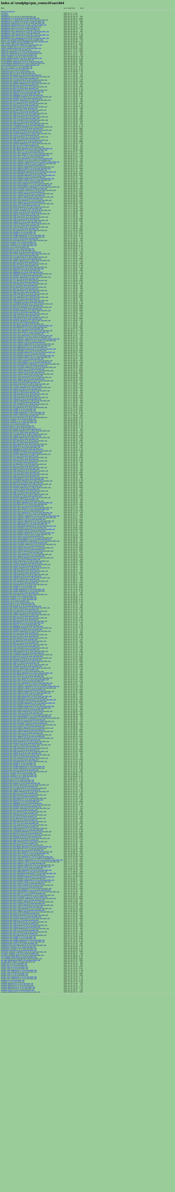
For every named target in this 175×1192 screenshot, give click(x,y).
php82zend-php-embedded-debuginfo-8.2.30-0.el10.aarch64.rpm (26, 327)
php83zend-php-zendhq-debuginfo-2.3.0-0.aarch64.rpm (22, 706)
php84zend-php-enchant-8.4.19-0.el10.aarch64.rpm (21, 754)
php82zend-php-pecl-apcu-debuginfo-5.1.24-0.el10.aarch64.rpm (26, 395)
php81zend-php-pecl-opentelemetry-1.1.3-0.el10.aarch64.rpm (26, 220)
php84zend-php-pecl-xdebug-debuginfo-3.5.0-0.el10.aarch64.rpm (27, 884)
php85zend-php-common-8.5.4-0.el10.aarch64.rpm (20, 946)
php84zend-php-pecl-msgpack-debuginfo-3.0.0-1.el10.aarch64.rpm (27, 846)
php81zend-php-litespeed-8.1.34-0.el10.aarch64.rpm (22, 148)
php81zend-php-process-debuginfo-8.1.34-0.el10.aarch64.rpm (26, 251)
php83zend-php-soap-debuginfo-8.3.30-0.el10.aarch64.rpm (24, 687)
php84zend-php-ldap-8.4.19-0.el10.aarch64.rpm (20, 778)
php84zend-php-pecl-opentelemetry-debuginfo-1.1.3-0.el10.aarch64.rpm (30, 860)
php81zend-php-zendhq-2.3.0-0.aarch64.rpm (18, 277)
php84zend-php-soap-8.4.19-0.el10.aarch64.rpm (20, 898)
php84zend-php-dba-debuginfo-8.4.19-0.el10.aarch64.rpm (24, 740)
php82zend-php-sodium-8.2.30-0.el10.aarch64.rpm (21, 477)
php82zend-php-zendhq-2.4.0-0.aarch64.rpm (18, 491)
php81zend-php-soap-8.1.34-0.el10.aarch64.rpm (20, 261)
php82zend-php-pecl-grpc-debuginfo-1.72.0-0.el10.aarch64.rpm (26, 401)
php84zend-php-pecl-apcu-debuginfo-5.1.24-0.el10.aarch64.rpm (26, 812)
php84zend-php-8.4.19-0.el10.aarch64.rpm (18, 724)
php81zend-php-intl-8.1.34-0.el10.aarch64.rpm (20, 140)
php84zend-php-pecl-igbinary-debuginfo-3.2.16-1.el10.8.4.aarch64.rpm (30, 822)
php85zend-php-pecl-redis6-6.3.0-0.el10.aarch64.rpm (22, 1082)
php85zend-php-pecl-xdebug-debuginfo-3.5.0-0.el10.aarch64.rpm (27, 1092)
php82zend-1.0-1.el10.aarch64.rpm (15, 295)
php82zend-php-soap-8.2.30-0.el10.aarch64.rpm (20, 473)
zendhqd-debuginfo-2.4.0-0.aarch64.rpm (17, 1181)
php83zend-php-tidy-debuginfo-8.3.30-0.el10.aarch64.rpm (24, 695)
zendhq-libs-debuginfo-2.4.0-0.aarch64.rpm (19, 1164)
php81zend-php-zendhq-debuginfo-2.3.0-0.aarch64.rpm (22, 281)
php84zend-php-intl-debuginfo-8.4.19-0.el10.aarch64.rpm (24, 776)
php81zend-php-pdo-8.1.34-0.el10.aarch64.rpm (19, 172)
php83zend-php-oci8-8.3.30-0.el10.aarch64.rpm (20, 585)
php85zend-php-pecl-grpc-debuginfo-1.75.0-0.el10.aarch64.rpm (26, 1026)
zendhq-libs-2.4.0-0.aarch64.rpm (14, 1160)
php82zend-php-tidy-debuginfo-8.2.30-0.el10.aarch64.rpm (24, 483)
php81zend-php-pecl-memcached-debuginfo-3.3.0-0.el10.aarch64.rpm (28, 204)
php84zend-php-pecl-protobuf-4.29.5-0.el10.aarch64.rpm (24, 866)
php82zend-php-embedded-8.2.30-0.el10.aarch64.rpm (22, 325)
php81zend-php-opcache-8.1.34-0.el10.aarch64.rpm (21, 168)
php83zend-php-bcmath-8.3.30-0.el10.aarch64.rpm (21, 513)
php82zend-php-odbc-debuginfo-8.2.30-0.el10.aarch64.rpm (24, 379)
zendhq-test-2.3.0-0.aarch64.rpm (14, 1166)
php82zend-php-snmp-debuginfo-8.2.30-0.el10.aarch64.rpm (24, 471)
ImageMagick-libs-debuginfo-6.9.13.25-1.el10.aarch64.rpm (25, 40)
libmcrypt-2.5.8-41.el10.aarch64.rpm (16, 58)
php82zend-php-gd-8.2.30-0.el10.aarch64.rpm (19, 341)
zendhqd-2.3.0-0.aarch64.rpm (12, 1175)
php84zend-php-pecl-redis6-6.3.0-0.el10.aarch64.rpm (22, 874)
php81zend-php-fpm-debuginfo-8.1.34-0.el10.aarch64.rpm (24, 126)
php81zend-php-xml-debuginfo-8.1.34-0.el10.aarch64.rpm (24, 275)
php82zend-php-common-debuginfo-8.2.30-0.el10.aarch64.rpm (25, 311)
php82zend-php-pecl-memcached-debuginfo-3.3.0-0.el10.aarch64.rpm (28, 417)
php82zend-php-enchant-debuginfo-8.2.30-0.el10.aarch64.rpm (26, 331)
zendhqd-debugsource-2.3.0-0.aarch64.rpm (18, 1183)
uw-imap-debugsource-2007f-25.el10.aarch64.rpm (20, 1150)
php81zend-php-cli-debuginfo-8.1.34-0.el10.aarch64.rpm (24, 94)
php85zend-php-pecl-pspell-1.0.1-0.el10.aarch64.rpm (22, 1078)
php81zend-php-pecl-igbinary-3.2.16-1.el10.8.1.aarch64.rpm (26, 190)
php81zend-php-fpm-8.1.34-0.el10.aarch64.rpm (19, 124)
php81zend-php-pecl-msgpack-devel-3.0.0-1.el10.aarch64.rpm (26, 214)
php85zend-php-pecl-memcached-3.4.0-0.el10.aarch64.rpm (24, 1044)
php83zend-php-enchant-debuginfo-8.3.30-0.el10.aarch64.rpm (26, 543)
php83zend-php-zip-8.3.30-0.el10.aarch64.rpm (19, 710)
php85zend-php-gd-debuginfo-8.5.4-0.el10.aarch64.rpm (23, 980)
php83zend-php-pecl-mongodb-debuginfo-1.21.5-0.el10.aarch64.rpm (28, 633)
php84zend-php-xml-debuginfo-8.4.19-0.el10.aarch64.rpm (24, 912)
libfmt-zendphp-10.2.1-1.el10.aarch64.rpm (18, 54)
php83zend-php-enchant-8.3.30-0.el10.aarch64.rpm (21, 541)
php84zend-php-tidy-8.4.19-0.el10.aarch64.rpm (20, 906)
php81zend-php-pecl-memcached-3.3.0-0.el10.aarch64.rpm (24, 202)
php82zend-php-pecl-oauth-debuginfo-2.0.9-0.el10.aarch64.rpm (26, 431)
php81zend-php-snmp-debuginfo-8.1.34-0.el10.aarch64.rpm (24, 259)
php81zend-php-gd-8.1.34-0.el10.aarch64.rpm (19, 128)
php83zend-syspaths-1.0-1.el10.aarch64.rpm (19, 718)
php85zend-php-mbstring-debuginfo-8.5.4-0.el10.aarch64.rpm (26, 1000)
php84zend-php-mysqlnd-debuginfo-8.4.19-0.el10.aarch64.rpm (26, 792)
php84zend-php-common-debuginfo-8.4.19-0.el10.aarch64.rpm (25, 736)
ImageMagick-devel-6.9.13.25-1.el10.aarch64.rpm (21, 30)
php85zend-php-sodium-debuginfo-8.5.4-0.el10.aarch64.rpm (25, 1112)
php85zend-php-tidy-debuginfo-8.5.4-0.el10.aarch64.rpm (24, 1116)
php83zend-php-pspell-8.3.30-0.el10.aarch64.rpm (21, 677)
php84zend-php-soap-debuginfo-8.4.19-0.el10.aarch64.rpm (24, 900)
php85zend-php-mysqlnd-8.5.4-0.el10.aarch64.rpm (21, 1002)
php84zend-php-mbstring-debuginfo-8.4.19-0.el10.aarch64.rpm (26, 788)
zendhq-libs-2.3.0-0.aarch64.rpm (14, 1158)
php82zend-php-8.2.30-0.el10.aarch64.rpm (18, 299)
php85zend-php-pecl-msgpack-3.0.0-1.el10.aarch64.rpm (23, 1052)
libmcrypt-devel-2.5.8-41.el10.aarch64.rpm (19, 64)
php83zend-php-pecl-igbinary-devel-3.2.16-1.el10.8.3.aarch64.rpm (28, 619)
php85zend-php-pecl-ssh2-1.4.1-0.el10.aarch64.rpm (22, 1086)
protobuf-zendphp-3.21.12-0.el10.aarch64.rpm (19, 1142)
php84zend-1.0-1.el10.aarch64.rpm (15, 720)
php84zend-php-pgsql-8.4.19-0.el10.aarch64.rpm (20, 886)
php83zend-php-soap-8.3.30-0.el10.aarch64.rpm (20, 685)
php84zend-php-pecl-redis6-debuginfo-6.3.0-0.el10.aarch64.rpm (27, 876)
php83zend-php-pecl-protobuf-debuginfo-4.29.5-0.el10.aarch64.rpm (28, 651)
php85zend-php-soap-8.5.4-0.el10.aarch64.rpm (19, 1106)
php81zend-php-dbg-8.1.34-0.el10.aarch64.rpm (19, 104)
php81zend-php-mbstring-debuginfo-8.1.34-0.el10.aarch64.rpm (26, 154)
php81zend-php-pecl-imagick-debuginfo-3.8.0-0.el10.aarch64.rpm (27, 198)
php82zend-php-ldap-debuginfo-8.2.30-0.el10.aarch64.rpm (24, 359)
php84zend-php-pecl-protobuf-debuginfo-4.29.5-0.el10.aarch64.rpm (28, 868)
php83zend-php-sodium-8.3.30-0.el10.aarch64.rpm (21, 689)
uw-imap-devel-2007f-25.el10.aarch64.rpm (18, 1152)
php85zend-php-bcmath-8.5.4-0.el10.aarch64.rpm (20, 938)
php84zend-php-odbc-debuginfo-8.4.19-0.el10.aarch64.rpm (24, 796)
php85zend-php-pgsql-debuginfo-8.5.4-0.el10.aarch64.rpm (24, 1096)
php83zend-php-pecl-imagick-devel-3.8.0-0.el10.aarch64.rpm (26, 625)
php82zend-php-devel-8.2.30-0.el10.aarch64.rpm (20, 323)
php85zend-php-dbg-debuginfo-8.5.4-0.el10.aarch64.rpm (23, 956)
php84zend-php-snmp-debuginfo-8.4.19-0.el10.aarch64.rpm (24, 896)
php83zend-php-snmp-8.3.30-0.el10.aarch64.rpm (20, 681)
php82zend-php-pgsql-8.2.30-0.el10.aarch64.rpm (20, 457)
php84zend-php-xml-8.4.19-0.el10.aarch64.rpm (19, 910)
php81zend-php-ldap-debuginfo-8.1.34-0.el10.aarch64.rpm (24, 146)
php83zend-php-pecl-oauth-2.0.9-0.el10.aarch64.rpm (22, 641)
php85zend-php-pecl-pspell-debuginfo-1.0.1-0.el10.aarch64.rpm (27, 1080)
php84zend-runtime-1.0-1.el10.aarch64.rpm (18, 926)
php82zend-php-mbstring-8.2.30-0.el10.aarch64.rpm (22, 365)
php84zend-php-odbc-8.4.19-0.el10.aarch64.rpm (20, 794)
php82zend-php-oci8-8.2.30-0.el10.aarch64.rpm (20, 373)
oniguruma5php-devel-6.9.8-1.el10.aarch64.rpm (20, 76)
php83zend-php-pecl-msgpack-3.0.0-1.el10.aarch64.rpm (23, 635)
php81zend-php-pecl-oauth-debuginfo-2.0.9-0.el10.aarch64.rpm (26, 218)
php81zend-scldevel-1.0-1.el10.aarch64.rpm (19, 291)
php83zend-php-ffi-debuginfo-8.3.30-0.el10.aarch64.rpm (24, 547)
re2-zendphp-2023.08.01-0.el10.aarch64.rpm (19, 1146)
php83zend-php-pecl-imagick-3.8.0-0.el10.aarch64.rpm (23, 621)
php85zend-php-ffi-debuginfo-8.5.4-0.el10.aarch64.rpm (23, 972)
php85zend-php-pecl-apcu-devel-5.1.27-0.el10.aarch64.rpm (25, 1022)
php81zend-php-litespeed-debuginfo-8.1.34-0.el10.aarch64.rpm (26, 150)
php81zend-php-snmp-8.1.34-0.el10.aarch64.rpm (20, 257)
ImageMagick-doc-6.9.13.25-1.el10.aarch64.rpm (20, 32)
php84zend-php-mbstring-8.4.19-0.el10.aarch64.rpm (22, 786)
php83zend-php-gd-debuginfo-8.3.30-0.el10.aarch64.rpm (23, 555)
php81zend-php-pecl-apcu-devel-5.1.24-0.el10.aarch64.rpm (25, 184)
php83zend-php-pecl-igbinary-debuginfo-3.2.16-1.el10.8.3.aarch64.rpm (30, 617)
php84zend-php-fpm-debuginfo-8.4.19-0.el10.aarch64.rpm (24, 764)
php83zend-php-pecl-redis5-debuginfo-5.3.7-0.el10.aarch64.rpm (27, 655)
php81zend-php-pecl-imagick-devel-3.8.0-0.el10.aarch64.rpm (26, 200)
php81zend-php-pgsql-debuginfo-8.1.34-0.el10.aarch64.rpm (25, 247)
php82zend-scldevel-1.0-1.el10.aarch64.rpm (19, 503)
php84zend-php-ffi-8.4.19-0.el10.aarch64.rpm (19, 758)
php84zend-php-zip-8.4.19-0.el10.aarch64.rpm (19, 922)
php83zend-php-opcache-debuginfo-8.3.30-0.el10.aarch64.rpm (26, 595)
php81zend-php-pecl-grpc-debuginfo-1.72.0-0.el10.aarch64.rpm (26, 188)
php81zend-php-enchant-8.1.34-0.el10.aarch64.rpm (21, 116)
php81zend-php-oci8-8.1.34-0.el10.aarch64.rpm (20, 160)
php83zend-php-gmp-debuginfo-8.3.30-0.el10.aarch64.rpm (24, 559)
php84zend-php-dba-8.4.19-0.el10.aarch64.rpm (19, 738)
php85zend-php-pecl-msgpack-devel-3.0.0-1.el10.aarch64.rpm (26, 1056)
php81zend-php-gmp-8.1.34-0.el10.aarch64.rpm (19, 132)
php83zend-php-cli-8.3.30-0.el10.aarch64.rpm (19, 517)
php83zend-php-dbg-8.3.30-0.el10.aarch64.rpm (19, 529)
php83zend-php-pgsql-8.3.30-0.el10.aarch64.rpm (20, 669)
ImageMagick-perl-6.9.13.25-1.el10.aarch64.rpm (20, 42)
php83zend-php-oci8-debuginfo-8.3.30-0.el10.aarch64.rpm (24, 587)
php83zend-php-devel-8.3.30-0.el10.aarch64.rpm (20, 535)
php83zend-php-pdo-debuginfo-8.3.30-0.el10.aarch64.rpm (24, 603)
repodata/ (5, 16)
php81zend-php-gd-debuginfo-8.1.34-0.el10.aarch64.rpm (23, 130)
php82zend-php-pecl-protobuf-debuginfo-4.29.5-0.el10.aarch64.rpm (28, 439)
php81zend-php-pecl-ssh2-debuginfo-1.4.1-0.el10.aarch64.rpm (26, 239)
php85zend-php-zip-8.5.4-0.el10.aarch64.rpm (19, 1130)
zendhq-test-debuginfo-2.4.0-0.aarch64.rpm (19, 1173)
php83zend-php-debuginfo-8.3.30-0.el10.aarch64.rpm (22, 533)
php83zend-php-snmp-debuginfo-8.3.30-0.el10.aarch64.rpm (24, 683)
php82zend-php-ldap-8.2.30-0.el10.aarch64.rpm (20, 357)
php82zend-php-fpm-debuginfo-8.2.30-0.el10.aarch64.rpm (24, 339)
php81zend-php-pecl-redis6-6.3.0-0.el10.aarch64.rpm (22, 232)
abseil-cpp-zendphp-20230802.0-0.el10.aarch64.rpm (22, 46)
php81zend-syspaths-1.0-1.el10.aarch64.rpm (19, 293)
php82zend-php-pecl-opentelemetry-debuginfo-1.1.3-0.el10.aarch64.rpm (30, 435)
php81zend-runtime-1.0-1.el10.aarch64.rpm (18, 289)
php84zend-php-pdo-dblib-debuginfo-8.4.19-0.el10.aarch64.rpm (26, 806)
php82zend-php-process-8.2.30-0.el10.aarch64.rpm (21, 461)
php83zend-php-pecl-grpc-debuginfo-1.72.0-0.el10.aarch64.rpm (26, 613)
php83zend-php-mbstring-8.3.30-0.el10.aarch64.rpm (22, 577)
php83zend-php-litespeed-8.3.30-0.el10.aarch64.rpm (22, 573)
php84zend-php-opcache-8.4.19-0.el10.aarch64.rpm (21, 798)
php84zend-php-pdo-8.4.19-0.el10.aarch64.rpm (19, 802)
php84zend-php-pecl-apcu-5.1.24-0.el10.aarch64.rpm (22, 810)
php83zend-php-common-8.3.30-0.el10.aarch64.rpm (21, 521)
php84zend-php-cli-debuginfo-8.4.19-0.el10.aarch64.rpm (24, 732)
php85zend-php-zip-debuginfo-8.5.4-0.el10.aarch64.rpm (23, 1132)
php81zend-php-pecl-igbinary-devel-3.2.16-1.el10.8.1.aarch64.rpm (28, 194)
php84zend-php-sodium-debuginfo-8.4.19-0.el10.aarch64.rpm (25, 904)
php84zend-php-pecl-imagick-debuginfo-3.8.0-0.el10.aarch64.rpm (27, 828)
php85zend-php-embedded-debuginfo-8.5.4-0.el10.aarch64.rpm (26, 964)
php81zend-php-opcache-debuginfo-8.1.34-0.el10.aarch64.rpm (26, 170)
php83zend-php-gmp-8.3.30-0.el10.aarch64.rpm (19, 557)
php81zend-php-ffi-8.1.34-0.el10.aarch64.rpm (19, 120)
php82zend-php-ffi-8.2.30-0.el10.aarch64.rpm (19, 333)
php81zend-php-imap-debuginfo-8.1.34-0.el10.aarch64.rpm (24, 138)
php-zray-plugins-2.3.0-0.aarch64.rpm (16, 78)
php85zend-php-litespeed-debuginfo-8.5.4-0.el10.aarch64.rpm (26, 996)
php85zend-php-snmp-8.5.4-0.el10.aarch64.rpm (19, 1102)
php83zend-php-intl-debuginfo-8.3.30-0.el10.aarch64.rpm (24, 567)
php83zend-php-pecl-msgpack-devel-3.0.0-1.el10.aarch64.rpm (26, 639)
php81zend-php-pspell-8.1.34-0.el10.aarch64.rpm (21, 253)
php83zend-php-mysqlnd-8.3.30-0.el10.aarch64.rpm (21, 581)
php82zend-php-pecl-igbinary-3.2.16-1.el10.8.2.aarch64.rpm (26, 403)
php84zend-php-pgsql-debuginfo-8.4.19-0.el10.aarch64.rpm (25, 888)
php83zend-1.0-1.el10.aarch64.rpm (15, 507)
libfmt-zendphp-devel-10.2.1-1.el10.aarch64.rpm (21, 56)
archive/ (4, 14)
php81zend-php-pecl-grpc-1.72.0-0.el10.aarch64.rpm (22, 186)
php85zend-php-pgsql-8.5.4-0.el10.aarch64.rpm (20, 1094)
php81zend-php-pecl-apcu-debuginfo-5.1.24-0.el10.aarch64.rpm (26, 182)
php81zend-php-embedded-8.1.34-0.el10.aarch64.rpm (22, 112)
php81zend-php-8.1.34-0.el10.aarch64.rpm (18, 86)
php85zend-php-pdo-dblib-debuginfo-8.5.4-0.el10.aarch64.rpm (26, 1014)
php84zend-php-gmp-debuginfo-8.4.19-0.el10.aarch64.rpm (24, 772)
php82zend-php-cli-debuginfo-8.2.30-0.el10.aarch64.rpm (24, 307)
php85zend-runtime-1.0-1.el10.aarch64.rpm (18, 1134)
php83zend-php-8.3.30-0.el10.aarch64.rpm (18, 511)
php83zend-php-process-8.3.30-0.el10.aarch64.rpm (21, 673)
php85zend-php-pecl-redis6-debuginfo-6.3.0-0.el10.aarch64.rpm (27, 1084)
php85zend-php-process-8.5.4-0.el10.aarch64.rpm (21, 1098)
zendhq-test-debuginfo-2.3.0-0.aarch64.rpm (19, 1171)
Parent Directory (8, 12)
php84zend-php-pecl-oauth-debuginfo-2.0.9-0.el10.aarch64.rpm (26, 852)
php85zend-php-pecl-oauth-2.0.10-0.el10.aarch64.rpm (22, 1058)
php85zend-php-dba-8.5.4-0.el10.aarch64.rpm (19, 950)
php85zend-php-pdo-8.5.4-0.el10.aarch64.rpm (19, 1010)
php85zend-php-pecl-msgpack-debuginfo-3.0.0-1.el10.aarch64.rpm (27, 1054)
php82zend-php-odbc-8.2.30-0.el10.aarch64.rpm (20, 377)
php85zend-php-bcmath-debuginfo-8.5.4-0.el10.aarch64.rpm (25, 940)
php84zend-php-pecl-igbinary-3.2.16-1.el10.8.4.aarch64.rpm (26, 820)
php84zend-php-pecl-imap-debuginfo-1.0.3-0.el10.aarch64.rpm (26, 834)
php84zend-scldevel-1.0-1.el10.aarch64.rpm (19, 928)
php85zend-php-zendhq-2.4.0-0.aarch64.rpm (18, 1124)
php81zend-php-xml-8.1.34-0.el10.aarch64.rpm (19, 273)
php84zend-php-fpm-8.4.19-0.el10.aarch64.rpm (19, 762)
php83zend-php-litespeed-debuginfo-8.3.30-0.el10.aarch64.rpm (26, 575)
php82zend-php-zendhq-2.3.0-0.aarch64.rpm (18, 489)
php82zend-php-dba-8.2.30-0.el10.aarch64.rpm (19, 313)
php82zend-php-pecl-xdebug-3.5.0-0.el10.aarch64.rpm (22, 453)
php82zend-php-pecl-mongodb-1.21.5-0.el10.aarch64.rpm (23, 419)
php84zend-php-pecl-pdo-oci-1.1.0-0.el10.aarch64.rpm (23, 862)
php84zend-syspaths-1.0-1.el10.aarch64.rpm (19, 930)
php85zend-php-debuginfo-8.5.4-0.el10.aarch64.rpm (22, 958)
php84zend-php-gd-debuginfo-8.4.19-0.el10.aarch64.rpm (23, 768)
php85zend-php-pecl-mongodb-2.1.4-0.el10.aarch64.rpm (23, 1048)
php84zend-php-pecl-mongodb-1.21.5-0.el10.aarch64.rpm (23, 840)
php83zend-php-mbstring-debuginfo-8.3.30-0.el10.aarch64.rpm (26, 579)
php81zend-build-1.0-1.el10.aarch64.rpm (17, 84)
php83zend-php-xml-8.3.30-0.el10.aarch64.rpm (19, 697)
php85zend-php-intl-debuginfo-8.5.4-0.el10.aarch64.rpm (24, 988)
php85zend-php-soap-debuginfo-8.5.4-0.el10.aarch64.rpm (24, 1108)
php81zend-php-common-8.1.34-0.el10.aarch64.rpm (21, 96)
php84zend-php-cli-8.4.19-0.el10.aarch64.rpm (19, 730)
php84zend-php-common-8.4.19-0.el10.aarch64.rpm (21, 734)
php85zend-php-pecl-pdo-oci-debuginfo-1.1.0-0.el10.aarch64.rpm (27, 1072)
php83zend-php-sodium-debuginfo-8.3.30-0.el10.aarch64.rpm (25, 691)
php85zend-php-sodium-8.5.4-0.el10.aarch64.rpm (20, 1110)
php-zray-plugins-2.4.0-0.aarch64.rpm (16, 80)
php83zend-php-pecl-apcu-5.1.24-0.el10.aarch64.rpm (22, 605)
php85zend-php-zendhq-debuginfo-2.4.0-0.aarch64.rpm (22, 1128)
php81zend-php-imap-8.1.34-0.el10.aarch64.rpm (20, 136)
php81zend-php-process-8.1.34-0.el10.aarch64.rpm (21, 249)
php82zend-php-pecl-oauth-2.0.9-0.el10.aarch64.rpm (22, 429)
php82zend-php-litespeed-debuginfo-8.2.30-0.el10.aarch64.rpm (26, 363)
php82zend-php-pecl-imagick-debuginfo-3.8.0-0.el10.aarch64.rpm (27, 411)
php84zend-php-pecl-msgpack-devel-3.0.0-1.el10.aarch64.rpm (26, 848)
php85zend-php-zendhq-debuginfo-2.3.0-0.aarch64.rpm (22, 1126)
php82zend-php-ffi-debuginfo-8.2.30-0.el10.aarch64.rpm (24, 335)
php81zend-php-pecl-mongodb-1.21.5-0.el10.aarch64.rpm (23, 206)
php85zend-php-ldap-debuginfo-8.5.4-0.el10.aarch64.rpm (24, 992)
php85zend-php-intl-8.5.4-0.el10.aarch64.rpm (19, 986)
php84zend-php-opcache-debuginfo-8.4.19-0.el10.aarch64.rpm (26, 800)
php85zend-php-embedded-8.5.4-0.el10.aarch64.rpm (21, 962)
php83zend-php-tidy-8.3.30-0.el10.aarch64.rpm (20, 693)
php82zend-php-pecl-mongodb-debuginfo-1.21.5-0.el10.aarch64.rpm (28, 421)
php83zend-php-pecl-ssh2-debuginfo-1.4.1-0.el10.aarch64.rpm (26, 663)
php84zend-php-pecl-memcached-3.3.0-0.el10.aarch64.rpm (24, 836)
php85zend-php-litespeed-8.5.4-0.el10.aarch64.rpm (22, 994)
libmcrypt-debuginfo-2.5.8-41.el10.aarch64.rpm (20, 60)
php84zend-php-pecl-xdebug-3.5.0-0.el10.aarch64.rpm (22, 882)
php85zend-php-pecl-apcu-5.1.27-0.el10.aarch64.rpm (22, 1018)
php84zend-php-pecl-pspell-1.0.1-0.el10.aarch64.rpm (22, 870)
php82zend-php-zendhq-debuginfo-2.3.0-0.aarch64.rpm (22, 493)
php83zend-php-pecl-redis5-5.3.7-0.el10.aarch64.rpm (22, 653)
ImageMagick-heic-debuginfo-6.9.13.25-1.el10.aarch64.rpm (25, 36)
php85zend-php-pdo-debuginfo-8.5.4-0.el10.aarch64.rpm (23, 1016)
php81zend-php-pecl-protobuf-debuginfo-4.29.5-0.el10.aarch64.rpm (28, 226)
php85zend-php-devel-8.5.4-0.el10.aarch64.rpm (20, 960)
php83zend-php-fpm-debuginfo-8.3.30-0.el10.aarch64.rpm (24, 551)
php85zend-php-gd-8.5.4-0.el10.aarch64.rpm (19, 978)
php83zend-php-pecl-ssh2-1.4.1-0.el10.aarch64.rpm (22, 661)
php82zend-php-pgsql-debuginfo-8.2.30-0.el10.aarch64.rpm (25, 459)
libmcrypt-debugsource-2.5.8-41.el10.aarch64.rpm (21, 62)
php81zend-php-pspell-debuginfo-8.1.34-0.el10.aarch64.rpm (25, 255)
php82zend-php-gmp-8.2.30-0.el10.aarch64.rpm (19, 345)
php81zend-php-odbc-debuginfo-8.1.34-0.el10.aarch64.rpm (24, 166)
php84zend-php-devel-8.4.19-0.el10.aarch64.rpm (20, 748)
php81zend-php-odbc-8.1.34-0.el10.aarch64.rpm (20, 164)
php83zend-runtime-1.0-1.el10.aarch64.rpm (18, 714)
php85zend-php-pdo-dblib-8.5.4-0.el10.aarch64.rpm (22, 1012)
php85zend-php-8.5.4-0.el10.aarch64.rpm (17, 936)
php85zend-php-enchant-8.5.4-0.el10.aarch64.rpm (21, 966)
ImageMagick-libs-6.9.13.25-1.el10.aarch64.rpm (20, 38)
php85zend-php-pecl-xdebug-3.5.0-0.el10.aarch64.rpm (22, 1090)
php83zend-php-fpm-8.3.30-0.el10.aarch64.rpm (19, 549)
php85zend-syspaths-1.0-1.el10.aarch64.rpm (19, 1138)
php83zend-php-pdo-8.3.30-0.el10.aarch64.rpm (19, 597)
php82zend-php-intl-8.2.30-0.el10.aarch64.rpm (20, 353)
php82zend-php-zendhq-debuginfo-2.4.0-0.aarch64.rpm (22, 495)
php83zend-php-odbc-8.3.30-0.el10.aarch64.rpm (20, 589)
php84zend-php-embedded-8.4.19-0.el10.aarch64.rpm (22, 750)
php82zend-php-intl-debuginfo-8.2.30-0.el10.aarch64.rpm (24, 355)
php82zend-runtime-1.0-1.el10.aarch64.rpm (18, 501)
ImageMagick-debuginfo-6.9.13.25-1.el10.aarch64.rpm (22, 26)
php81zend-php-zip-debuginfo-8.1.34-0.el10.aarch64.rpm (24, 287)
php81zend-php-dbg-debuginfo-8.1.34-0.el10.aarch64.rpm (24, 106)
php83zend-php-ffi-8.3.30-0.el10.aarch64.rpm (19, 545)
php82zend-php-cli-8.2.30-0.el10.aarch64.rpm (19, 305)
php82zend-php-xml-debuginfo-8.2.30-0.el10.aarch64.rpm (24, 487)
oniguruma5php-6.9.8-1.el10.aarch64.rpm (17, 70)
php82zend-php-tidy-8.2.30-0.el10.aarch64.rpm (20, 481)
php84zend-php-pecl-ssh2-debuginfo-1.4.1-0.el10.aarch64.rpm (26, 880)
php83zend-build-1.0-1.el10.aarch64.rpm (17, 509)
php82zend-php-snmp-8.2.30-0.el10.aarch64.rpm (20, 469)
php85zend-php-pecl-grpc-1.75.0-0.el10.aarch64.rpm (22, 1024)
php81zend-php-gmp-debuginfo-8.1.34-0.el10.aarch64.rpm (24, 134)
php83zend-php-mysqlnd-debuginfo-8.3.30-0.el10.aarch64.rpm (26, 583)
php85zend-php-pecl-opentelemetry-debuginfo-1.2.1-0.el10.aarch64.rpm (30, 1068)
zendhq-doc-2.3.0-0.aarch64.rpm (14, 1154)
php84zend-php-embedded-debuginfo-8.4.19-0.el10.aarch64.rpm (26, 752)
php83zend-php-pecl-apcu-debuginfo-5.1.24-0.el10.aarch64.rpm (26, 607)
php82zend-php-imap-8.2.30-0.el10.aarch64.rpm (20, 349)
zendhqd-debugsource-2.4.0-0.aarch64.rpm (18, 1185)
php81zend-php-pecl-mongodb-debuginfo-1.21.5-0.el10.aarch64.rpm (28, 208)
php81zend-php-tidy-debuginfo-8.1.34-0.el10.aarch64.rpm (24, 271)
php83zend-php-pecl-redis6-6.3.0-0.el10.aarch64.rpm (22, 657)
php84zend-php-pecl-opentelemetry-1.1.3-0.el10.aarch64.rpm (26, 858)
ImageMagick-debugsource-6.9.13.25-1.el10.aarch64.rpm (23, 28)
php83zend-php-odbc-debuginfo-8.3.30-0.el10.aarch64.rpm (24, 591)
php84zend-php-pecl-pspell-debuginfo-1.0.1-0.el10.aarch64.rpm (27, 872)
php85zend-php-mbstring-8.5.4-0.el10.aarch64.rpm (21, 998)
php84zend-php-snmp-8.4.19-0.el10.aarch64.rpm (20, 894)
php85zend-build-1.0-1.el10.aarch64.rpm (17, 934)
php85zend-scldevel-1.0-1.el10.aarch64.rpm (19, 1136)
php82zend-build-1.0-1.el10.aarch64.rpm (17, 297)
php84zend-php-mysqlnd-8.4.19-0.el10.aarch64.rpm (21, 790)
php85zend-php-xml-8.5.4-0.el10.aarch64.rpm (19, 1118)
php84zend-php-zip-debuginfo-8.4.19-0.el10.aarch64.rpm (24, 924)
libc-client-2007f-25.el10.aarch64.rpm (17, 50)
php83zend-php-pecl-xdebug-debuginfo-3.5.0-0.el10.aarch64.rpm (27, 667)
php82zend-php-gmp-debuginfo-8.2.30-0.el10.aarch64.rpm (24, 347)
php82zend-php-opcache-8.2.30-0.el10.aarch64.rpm (21, 381)
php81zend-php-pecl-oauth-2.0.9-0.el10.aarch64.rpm (22, 216)
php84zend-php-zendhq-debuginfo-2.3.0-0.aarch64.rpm (22, 918)
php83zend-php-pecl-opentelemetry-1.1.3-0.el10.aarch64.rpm (26, 645)
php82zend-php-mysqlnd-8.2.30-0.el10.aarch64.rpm (21, 369)
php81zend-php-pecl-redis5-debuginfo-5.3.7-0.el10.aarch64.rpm (27, 230)
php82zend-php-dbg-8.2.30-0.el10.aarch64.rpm (19, 317)
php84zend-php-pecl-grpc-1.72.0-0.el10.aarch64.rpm (22, 816)
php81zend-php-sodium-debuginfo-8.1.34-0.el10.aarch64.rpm (25, 267)
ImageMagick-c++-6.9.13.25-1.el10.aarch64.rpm (20, 20)
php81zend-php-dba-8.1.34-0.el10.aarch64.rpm (19, 100)
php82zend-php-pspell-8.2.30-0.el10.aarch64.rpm (21, 465)
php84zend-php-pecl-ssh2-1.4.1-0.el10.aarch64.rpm (22, 878)
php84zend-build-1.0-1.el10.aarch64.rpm (17, 722)
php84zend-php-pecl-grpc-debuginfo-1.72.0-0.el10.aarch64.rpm (26, 818)
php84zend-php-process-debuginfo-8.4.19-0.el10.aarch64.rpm (26, 892)
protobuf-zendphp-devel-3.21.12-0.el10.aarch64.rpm (22, 1144)
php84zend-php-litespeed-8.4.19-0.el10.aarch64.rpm (22, 782)
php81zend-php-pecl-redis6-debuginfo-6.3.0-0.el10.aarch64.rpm (27, 235)
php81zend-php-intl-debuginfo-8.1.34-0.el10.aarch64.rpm (24, 142)
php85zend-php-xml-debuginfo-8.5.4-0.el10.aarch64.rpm (23, 1120)
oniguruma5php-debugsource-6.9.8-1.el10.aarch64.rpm (22, 74)
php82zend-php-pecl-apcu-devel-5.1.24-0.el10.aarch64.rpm (25, 397)
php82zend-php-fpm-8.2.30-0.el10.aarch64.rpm (19, 337)
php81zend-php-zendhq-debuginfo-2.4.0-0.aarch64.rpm (22, 283)
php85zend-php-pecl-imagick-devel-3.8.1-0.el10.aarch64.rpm (26, 1038)
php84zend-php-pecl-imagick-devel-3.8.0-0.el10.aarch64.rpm (26, 830)
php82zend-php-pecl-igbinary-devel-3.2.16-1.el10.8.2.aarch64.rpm (28, 407)
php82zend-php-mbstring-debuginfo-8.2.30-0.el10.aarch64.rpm (26, 367)
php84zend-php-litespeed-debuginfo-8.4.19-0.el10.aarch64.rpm (26, 784)
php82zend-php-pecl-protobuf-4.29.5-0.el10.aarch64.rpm (24, 437)
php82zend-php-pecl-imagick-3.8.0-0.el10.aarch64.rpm (23, 409)
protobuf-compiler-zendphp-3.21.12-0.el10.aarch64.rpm (23, 1140)
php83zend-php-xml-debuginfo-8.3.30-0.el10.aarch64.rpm (24, 699)
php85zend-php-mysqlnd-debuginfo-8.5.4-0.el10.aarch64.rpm (25, 1004)
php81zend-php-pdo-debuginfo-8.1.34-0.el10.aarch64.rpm (24, 178)
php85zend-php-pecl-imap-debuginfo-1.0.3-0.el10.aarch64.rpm (26, 1042)
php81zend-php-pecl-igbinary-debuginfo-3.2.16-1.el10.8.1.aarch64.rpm (30, 192)
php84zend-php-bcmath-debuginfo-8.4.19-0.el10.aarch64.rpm (25, 728)
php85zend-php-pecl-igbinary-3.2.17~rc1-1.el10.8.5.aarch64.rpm (27, 1028)
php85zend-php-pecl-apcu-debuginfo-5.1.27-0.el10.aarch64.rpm (26, 1020)
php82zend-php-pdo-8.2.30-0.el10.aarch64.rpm (19, 385)
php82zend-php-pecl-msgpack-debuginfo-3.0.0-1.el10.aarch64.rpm (27, 425)
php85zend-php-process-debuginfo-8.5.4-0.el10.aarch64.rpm (25, 1100)
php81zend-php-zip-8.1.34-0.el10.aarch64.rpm (19, 285)
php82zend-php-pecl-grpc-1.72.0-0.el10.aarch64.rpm (22, 399)
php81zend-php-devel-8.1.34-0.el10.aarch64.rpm (20, 110)
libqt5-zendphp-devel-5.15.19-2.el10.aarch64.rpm (21, 68)
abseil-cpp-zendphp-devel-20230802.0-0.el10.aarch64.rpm (24, 48)
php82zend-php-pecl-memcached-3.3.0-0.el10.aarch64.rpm (24, 415)
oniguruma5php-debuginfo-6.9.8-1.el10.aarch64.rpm (22, 72)
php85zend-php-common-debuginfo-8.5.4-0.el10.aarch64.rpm (25, 948)
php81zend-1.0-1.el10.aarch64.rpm (15, 82)
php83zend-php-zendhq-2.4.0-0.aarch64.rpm (18, 704)
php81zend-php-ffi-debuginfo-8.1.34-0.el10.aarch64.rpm (24, 122)
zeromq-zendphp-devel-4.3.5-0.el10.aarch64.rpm (20, 1189)
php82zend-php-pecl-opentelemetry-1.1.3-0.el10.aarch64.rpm (26, 433)
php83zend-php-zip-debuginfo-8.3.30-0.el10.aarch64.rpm (24, 712)
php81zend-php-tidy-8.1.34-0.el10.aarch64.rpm (20, 269)
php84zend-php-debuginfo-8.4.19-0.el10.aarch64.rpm (22, 746)
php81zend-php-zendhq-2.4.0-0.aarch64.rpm (18, 279)
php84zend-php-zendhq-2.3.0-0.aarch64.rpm (18, 914)
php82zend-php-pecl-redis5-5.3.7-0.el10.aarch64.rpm (22, 441)
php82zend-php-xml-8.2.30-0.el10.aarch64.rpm (19, 485)
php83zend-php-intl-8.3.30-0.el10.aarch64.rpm (20, 565)
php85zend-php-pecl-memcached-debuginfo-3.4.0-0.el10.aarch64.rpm (28, 1046)
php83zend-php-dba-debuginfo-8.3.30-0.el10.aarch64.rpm (24, 527)
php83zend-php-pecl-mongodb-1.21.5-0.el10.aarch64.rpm (23, 631)
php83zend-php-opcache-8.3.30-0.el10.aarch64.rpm (21, 593)
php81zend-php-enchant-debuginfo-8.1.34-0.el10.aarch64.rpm (26, 118)
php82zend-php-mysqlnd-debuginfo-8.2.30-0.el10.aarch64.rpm (26, 371)
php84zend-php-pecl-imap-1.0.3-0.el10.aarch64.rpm (22, 832)
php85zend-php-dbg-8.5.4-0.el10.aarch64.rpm (19, 954)
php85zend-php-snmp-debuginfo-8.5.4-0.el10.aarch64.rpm (24, 1104)
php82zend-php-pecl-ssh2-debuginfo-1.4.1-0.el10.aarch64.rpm (26, 451)
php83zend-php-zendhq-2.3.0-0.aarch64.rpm (18, 702)
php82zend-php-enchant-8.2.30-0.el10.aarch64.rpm (21, 329)
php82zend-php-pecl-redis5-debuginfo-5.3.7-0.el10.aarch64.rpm (27, 443)
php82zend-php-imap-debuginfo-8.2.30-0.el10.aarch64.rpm (24, 351)
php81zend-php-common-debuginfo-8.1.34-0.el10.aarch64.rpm (25, 98)
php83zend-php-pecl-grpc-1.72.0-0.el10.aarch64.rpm (22, 611)
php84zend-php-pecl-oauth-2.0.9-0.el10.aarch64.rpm (22, 850)
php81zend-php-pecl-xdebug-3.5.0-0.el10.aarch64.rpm (22, 241)
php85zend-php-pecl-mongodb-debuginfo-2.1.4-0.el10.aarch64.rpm (27, 1050)
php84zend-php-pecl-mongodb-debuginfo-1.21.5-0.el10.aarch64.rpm (28, 842)
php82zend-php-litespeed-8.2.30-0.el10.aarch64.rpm (22, 361)
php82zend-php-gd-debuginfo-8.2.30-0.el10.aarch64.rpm (23, 343)
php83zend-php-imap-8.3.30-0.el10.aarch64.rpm (20, 561)
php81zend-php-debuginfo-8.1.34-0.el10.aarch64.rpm (22, 108)
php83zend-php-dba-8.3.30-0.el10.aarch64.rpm (19, 525)
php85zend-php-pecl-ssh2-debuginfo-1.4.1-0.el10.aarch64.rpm (26, 1088)
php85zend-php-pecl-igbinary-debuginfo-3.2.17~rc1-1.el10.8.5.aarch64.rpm (32, 1030)
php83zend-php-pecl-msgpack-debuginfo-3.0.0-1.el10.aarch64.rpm (27, 637)
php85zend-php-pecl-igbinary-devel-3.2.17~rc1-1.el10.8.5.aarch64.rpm (30, 1032)
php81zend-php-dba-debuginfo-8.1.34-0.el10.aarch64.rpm (24, 102)
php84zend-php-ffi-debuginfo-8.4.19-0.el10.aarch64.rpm (24, 760)
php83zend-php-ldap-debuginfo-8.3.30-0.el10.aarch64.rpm (24, 571)
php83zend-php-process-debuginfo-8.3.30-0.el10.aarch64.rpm (26, 675)
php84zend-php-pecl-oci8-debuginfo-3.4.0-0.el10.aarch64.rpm (26, 856)
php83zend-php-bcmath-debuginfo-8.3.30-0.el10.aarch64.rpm (25, 515)
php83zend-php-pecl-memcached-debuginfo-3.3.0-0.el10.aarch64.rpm (28, 629)
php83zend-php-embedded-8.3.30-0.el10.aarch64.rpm (22, 537)
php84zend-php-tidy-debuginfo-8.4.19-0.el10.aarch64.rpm (24, 908)
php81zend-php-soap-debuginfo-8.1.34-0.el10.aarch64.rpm (24, 263)
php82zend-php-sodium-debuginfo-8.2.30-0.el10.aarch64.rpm (25, 479)
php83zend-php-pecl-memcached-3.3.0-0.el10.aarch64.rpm (24, 627)
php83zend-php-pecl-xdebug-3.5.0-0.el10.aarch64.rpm (22, 665)
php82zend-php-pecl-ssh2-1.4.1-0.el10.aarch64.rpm (22, 449)
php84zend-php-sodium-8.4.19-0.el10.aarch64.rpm (21, 902)
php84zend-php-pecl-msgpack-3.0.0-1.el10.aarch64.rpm (23, 844)
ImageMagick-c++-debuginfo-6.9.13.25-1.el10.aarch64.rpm (24, 22)
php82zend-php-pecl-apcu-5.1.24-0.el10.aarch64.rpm (22, 393)
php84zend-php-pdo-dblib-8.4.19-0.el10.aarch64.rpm (22, 804)
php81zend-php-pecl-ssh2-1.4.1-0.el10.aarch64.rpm (22, 237)
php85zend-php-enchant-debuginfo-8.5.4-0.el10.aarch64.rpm (25, 968)
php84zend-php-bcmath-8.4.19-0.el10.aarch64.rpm (21, 726)
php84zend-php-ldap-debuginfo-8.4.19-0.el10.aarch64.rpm (24, 780)
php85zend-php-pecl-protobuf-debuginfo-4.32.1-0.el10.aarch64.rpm (28, 1076)
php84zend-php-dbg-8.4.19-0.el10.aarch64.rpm (19, 742)
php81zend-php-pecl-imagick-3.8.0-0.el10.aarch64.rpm (23, 196)
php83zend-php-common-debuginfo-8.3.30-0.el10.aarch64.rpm (25, 523)
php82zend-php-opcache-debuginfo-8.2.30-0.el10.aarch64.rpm (26, 383)
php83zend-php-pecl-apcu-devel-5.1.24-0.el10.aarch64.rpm (25, 609)
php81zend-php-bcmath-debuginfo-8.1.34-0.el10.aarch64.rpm (25, 90)
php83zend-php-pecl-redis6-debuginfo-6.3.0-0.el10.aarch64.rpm (27, 659)
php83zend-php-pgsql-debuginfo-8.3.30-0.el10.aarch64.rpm (25, 671)
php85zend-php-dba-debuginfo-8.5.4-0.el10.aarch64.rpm (23, 952)
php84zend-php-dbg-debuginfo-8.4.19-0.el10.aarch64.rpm (24, 744)
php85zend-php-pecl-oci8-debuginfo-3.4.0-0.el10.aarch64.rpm (26, 1064)
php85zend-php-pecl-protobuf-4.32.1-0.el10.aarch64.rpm (24, 1074)
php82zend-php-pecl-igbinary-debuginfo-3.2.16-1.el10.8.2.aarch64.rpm (30, 405)
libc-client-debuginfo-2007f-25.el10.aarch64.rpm (21, 52)
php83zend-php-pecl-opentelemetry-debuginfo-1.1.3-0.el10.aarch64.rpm (30, 647)
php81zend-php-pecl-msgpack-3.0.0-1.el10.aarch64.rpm (23, 210)
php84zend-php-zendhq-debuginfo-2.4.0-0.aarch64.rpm (22, 920)
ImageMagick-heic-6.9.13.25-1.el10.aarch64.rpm (20, 34)
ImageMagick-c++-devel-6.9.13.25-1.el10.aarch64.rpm (22, 24)
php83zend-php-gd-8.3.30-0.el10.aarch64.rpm (19, 553)
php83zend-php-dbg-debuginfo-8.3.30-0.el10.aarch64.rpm (24, 531)
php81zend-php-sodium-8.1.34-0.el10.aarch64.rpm (21, 265)
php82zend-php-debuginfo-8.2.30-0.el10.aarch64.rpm (22, 321)
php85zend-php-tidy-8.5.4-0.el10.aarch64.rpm (19, 1114)
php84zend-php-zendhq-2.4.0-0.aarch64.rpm (18, 916)
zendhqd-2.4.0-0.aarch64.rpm (12, 1177)
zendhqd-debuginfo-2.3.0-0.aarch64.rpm (17, 1179)
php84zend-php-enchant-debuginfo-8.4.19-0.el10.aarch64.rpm (26, 756)
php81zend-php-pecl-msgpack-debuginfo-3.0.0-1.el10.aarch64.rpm (27, 212)
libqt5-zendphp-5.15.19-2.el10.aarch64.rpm (19, 66)
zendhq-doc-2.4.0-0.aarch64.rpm (14, 1156)
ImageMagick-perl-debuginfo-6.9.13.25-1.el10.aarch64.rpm (25, 44)
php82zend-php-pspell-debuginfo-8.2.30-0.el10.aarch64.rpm (25, 467)
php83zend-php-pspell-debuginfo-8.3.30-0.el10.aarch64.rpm (25, 679)
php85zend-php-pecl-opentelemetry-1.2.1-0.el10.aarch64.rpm (26, 1066)
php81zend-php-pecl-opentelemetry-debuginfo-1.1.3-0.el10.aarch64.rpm (30, 222)
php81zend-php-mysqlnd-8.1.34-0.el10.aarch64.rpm (21, 156)
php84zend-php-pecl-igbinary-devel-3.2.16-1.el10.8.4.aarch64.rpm (28, 824)
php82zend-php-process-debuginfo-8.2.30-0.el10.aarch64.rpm (26, 463)
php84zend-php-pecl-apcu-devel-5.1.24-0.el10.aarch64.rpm (25, 814)
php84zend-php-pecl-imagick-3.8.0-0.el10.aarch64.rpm (23, 826)
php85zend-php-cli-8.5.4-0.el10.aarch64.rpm (19, 942)
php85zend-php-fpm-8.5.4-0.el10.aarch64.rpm (19, 974)
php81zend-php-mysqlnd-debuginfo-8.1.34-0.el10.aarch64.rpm (26, 158)
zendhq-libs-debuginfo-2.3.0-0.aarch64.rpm (19, 1162)
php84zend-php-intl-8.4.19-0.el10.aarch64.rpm (20, 774)
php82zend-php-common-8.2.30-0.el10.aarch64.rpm (21, 309)
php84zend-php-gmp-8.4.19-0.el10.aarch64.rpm (19, 770)
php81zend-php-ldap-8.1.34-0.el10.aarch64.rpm (20, 144)
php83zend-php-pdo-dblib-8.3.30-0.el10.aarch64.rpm (22, 599)
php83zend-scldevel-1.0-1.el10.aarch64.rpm (19, 716)
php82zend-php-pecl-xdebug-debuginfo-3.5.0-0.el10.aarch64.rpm (27, 455)
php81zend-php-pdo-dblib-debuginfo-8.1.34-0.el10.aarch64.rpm (26, 176)
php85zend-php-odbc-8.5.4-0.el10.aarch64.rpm (19, 1006)
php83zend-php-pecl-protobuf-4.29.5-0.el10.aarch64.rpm (24, 649)
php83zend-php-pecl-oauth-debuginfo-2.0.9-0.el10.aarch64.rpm (26, 643)
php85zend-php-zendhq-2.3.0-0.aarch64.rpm (18, 1122)
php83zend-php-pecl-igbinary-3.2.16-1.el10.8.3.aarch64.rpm (26, 615)
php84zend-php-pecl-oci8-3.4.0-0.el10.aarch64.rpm (22, 854)
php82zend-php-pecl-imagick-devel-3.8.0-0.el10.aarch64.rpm (26, 413)
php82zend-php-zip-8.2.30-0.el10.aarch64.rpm (19, 497)
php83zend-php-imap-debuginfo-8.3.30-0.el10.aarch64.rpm (24, 563)
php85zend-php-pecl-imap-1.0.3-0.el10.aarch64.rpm (22, 1040)
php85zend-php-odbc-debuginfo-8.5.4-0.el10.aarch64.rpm (24, 1008)
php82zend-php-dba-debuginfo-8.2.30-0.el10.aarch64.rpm (24, 315)
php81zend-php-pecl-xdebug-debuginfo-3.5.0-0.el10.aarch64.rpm (27, 243)
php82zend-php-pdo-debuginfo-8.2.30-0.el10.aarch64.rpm (24, 391)
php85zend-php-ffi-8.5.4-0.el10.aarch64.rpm (19, 970)
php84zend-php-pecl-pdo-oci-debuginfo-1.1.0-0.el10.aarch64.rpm (27, 864)
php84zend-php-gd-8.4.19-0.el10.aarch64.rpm (19, 766)
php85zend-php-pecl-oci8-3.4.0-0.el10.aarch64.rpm (22, 1062)
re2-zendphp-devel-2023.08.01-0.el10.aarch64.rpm (21, 1148)
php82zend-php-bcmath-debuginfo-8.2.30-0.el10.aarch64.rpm (25, 303)
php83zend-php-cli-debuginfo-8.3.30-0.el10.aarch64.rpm (24, 519)
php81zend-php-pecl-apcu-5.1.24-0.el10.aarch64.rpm (22, 180)
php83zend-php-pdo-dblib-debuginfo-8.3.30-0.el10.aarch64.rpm (26, 601)
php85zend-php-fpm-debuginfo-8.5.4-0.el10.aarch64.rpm (23, 976)
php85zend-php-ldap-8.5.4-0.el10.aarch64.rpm (19, 990)
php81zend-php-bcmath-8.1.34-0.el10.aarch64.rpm (21, 88)
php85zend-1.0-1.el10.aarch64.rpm (15, 932)
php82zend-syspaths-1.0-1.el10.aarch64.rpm (19, 505)
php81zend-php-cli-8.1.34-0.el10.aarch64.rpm (19, 92)
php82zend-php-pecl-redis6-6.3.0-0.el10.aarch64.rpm (22, 445)
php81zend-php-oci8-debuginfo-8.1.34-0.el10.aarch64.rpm (24, 162)
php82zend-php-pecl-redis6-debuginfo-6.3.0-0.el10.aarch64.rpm (27, 447)
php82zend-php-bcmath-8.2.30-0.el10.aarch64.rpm (21, 301)
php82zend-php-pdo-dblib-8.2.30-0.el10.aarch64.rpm (22, 387)
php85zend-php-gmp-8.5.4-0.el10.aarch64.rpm (19, 982)
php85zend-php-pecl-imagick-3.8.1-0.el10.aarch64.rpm (23, 1034)
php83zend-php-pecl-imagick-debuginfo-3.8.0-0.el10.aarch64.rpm (27, 623)
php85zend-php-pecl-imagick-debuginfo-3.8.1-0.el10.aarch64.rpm (27, 1036)
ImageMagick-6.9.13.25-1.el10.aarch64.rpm (18, 18)
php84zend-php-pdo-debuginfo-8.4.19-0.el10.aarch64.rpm (24, 808)
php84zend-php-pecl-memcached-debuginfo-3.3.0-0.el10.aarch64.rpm (28, 838)
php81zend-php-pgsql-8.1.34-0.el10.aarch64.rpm (20, 245)
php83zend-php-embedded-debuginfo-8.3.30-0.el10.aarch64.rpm (26, 539)
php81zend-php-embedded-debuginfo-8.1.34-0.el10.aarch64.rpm (26, 114)
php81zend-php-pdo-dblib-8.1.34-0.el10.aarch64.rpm (22, 174)
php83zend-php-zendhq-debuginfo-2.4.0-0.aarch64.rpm (22, 708)
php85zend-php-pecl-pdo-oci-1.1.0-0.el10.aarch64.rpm (23, 1070)
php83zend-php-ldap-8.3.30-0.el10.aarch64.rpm (20, 569)
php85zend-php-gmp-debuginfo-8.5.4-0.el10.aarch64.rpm (23, 984)
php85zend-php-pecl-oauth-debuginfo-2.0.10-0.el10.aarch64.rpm (27, 1060)
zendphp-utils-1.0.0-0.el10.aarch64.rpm (17, 1187)
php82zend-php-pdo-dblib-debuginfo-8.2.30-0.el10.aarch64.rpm (26, 389)
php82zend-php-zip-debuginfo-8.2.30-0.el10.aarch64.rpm (24, 499)
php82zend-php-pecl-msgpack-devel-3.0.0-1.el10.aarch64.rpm (26, 427)
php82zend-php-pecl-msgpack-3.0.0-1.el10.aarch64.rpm (23, 423)
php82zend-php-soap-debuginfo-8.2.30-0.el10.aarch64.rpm (24, 475)
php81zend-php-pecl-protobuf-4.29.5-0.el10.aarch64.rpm (24, 224)
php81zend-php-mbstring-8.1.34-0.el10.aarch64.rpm (22, 152)
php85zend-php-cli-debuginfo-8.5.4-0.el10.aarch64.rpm (23, 944)
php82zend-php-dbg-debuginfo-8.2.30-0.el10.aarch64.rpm (24, 319)
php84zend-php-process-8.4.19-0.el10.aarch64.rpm (21, 890)
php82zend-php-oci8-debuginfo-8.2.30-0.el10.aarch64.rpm (24, 375)
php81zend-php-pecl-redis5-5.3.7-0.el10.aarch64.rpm (22, 228)
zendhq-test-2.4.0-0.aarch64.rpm (14, 1169)
